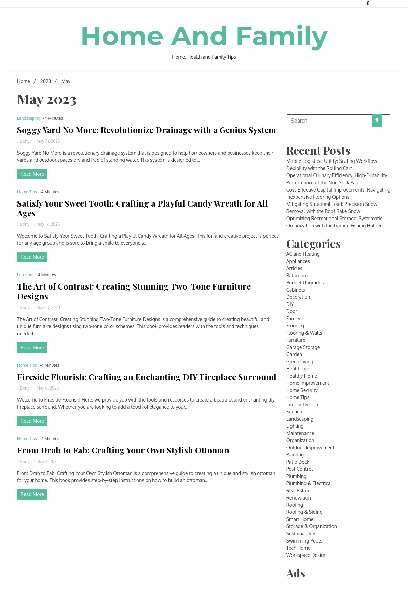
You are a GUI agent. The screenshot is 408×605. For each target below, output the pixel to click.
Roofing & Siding (304, 512)
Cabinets (295, 290)
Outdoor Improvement (310, 447)
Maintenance (300, 433)
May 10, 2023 (47, 307)
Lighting (295, 426)
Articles (294, 268)
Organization (300, 440)
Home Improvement (307, 383)
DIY (290, 304)
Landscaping (28, 118)
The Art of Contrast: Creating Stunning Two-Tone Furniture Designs (134, 291)
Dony (23, 141)
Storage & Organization (311, 526)
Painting (295, 455)
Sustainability (300, 533)
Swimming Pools (304, 541)
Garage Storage (303, 347)
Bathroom (297, 275)
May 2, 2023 (46, 461)
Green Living (299, 361)
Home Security (302, 390)
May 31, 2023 (47, 141)
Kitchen (294, 411)
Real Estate (298, 490)
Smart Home (300, 519)
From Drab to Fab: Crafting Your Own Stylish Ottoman (123, 450)
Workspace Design (306, 555)
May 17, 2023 (47, 224)
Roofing (294, 505)
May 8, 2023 (46, 388)
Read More (32, 174)
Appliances (298, 261)
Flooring (295, 325)
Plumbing (296, 476)
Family (293, 318)
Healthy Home (301, 376)
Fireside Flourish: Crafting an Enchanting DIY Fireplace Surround (146, 377)
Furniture (25, 274)
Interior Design (302, 404)
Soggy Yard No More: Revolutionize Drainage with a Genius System (146, 130)
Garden (294, 354)
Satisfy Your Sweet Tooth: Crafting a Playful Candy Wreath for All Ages (142, 208)
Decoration (298, 297)
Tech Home (298, 548)
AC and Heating (303, 254)
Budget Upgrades (305, 282)
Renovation (298, 498)
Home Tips (27, 191)
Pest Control (299, 469)
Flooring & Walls (304, 333)
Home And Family (204, 35)
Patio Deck (297, 462)
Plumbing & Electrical (309, 483)
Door (291, 311)
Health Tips (298, 368)
